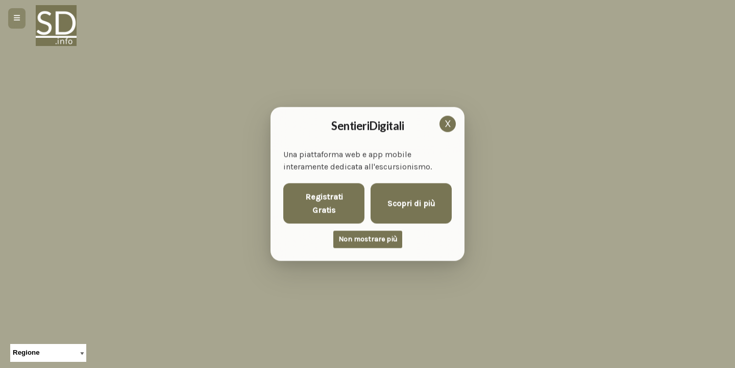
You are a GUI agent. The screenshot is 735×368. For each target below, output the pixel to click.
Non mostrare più (367, 239)
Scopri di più (411, 203)
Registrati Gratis (324, 203)
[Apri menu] (17, 18)
